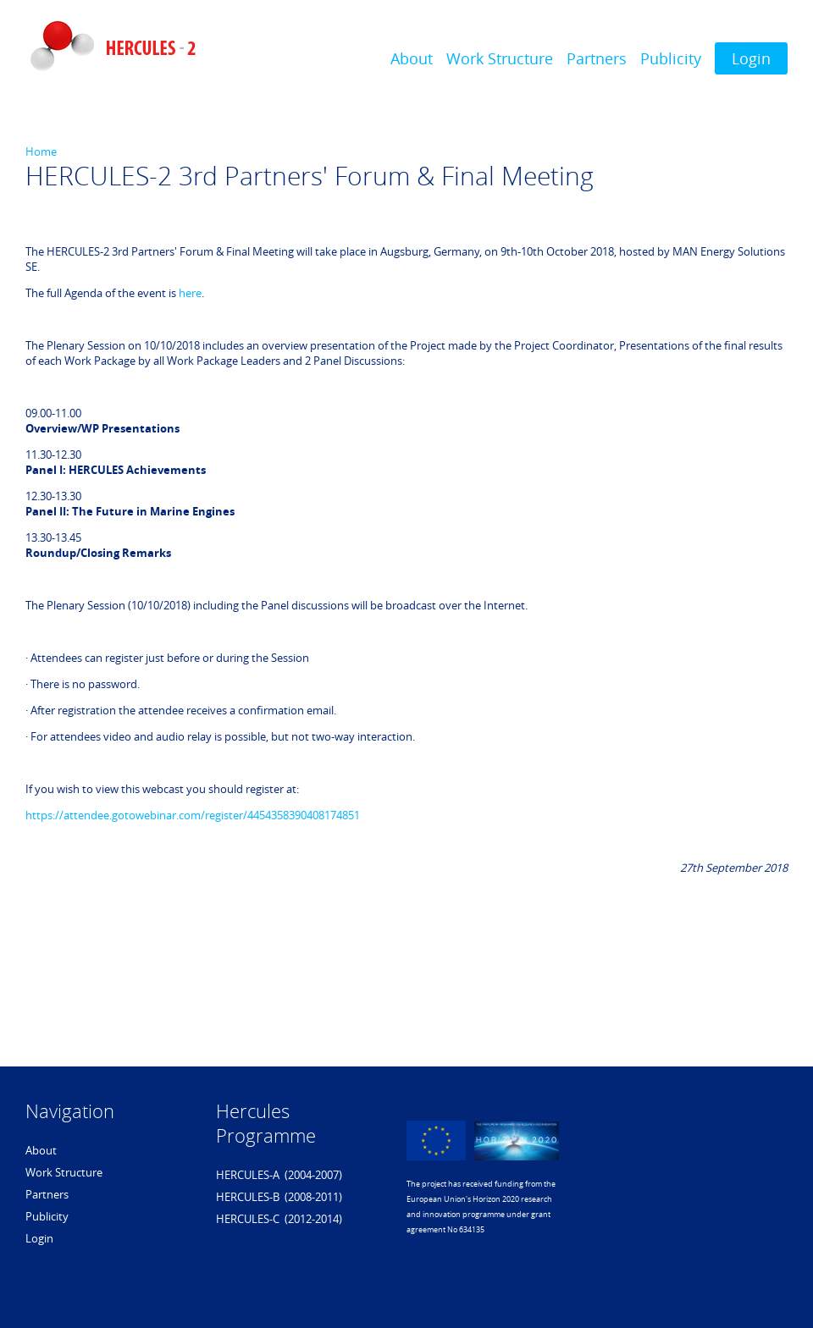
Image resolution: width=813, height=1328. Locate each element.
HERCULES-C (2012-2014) (279, 1218)
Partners (597, 58)
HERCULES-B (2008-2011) (279, 1196)
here (190, 292)
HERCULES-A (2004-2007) (279, 1174)
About (411, 58)
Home (41, 151)
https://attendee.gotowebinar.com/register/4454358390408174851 (192, 815)
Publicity (670, 58)
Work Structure (499, 58)
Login (751, 58)
